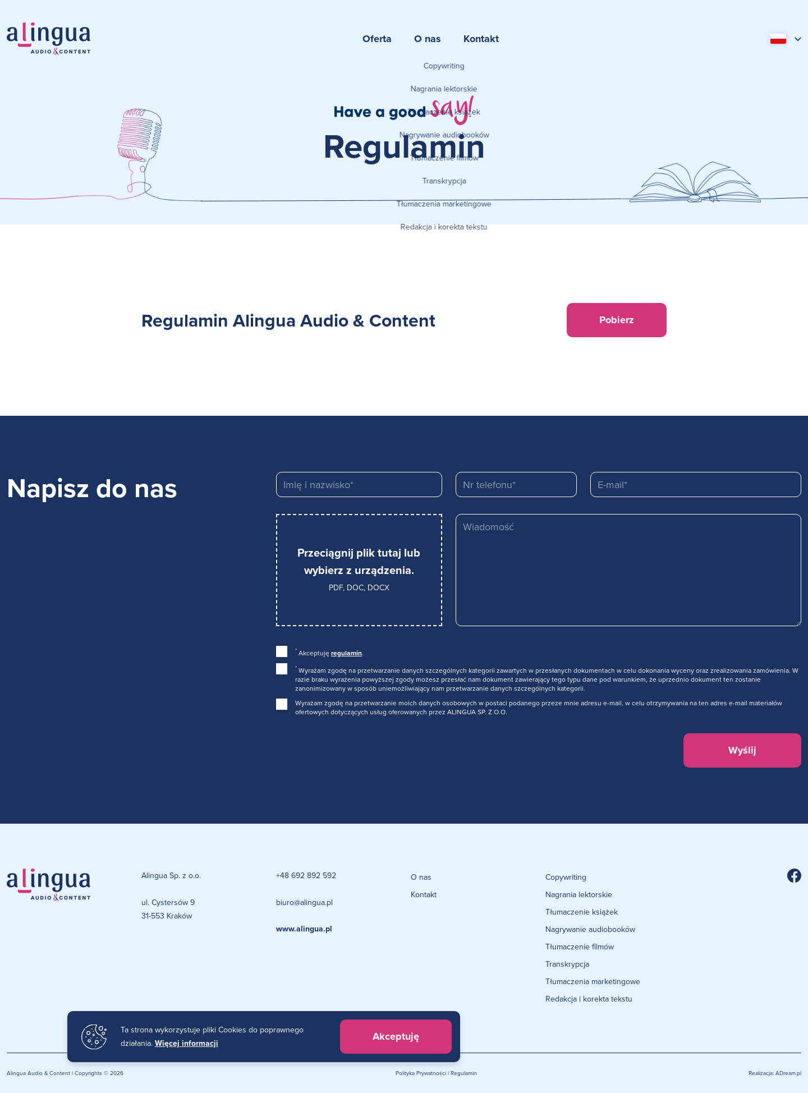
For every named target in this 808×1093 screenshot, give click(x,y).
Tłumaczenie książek (581, 911)
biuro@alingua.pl (304, 902)
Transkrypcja (567, 964)
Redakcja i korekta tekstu (588, 998)
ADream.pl (788, 1073)
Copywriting (565, 877)
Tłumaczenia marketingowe (592, 981)
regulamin (346, 653)
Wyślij (742, 750)
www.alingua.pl (304, 929)
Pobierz (616, 320)
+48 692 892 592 (306, 875)
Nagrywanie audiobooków (590, 929)
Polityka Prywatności (421, 1073)
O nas (427, 38)
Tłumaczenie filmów (579, 946)
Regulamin (464, 1073)
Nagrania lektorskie (578, 894)
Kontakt (481, 38)
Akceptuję (396, 1036)
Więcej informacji (186, 1043)
